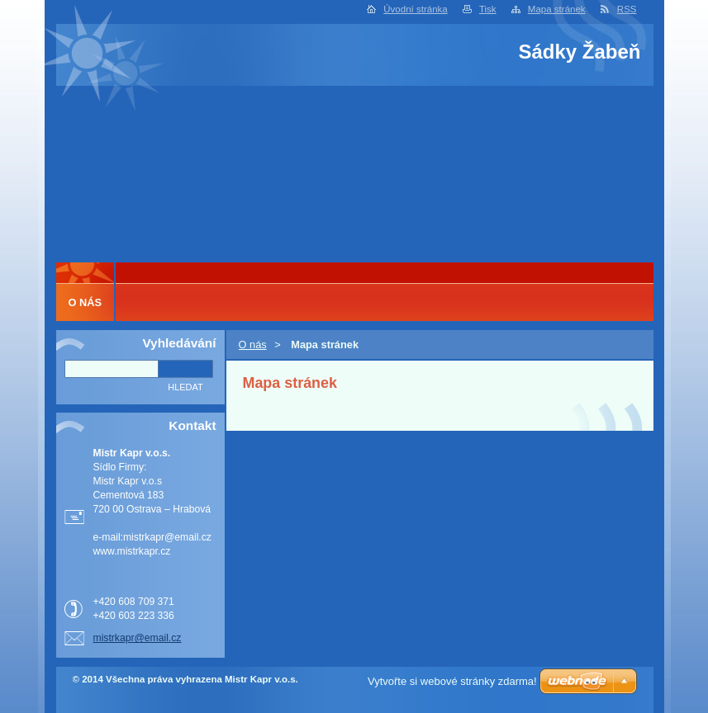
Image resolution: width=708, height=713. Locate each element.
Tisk (488, 9)
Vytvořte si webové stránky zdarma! (452, 681)
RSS (627, 9)
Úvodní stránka (415, 9)
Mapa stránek (557, 9)
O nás (253, 344)
